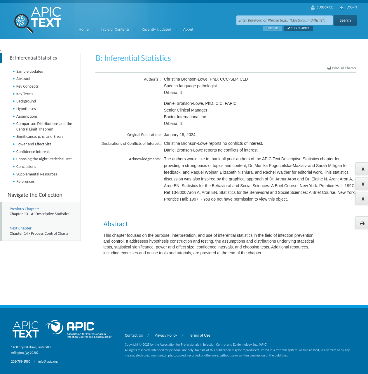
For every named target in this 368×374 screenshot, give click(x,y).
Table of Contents (115, 29)
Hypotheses (26, 108)
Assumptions (27, 116)
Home (84, 29)
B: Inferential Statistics (33, 58)
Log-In (348, 7)
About (188, 29)
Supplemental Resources (36, 174)
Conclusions (26, 166)
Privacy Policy (166, 335)
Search (345, 20)
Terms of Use (199, 335)
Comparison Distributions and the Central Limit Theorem (44, 126)
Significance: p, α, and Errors (39, 136)
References (25, 181)
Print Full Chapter (341, 68)
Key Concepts (27, 86)
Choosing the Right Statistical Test (44, 158)
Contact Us (134, 335)
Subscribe (322, 7)
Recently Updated (156, 29)
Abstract (23, 78)
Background (26, 101)
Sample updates (29, 71)
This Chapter (297, 28)
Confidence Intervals (33, 151)
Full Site (271, 28)
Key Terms (24, 93)
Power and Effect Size (34, 144)
